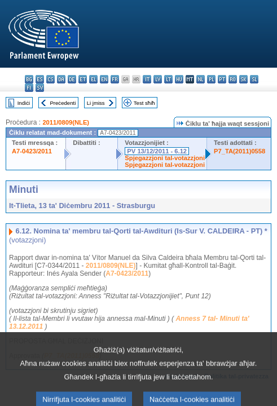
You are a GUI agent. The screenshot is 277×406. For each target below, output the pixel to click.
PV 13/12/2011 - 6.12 (157, 151)
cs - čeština (50, 79)
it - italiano (147, 79)
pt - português (222, 79)
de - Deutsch (72, 79)
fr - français (115, 79)
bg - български (29, 79)
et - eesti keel (82, 79)
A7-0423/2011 (32, 151)
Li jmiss (96, 103)
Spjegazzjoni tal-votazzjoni (165, 158)
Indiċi (23, 103)
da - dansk (61, 79)
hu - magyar (179, 79)
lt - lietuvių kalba (168, 79)
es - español (40, 79)
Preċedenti (63, 103)
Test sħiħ (144, 103)
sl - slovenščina (254, 79)
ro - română (232, 79)
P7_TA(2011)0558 (239, 151)
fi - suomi (29, 87)
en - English (104, 79)
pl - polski (211, 79)
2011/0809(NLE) (65, 122)
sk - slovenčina (243, 79)
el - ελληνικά (93, 79)
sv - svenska (40, 87)
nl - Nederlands (200, 79)
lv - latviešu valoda (157, 79)
